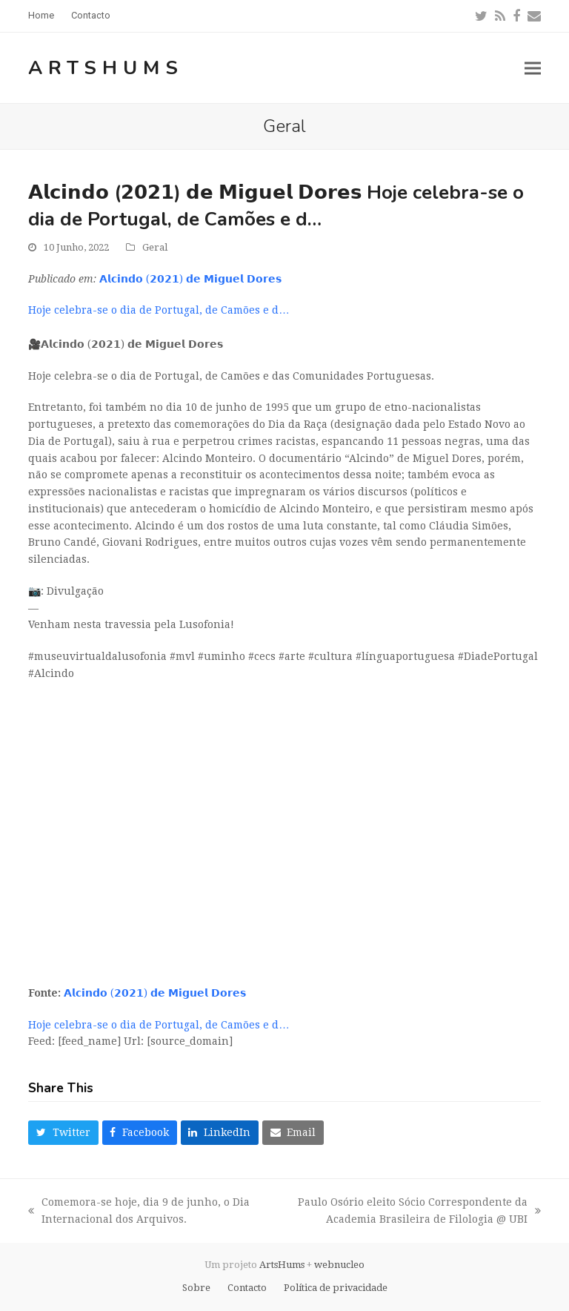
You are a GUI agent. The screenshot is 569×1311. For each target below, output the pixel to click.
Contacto (247, 1287)
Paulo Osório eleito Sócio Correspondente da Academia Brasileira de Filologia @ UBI (404, 1212)
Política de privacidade (335, 1287)
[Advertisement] (285, 866)
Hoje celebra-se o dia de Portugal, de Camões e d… (158, 310)
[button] (533, 68)
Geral (154, 247)
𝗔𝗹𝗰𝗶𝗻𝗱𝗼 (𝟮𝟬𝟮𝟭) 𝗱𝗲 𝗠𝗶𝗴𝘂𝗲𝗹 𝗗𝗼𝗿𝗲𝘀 (190, 279)
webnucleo (339, 1264)
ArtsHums (106, 68)
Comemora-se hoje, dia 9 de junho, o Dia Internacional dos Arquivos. (139, 1212)
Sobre (196, 1287)
